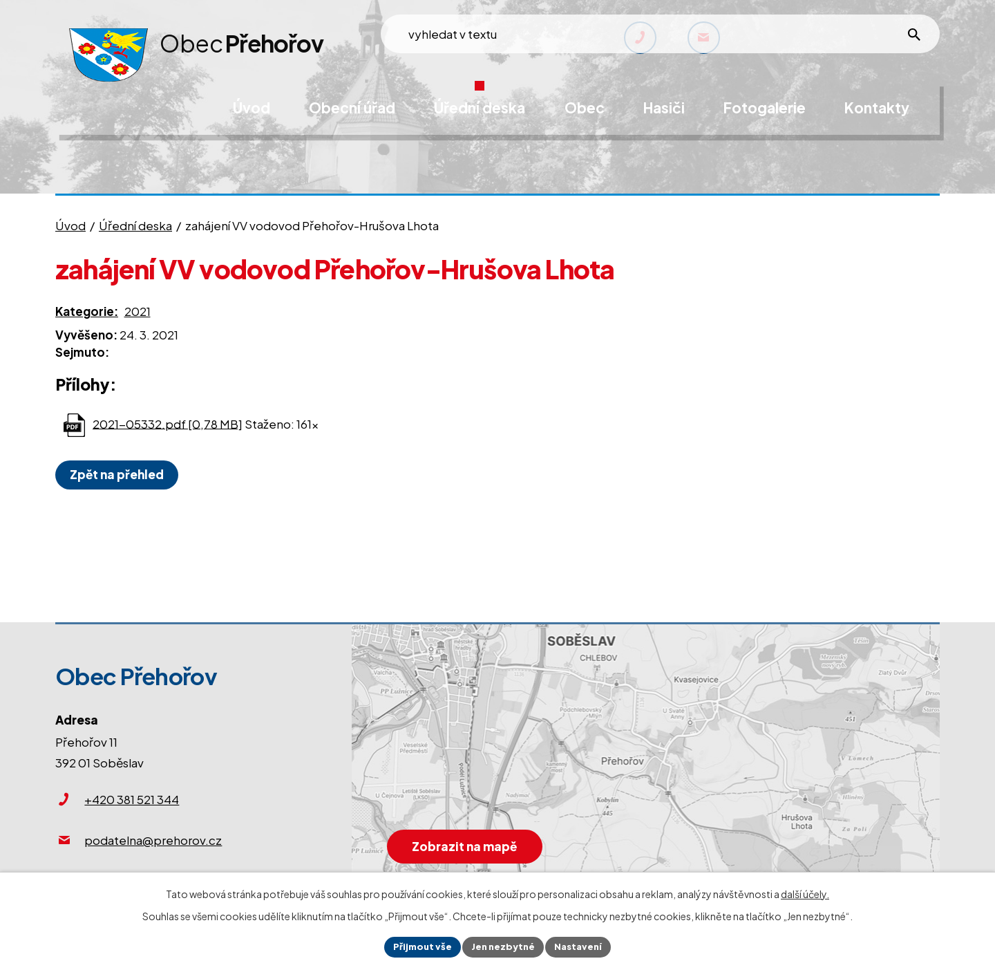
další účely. (805, 892)
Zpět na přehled (120, 474)
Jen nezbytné (503, 946)
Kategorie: (86, 311)
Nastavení (583, 946)
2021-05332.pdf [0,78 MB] (168, 423)
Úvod (70, 225)
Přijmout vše (417, 946)
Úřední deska (135, 225)
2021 (137, 311)
